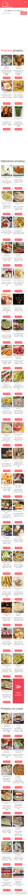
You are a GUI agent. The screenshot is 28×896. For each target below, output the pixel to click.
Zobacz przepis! (7, 77)
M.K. (26, 893)
